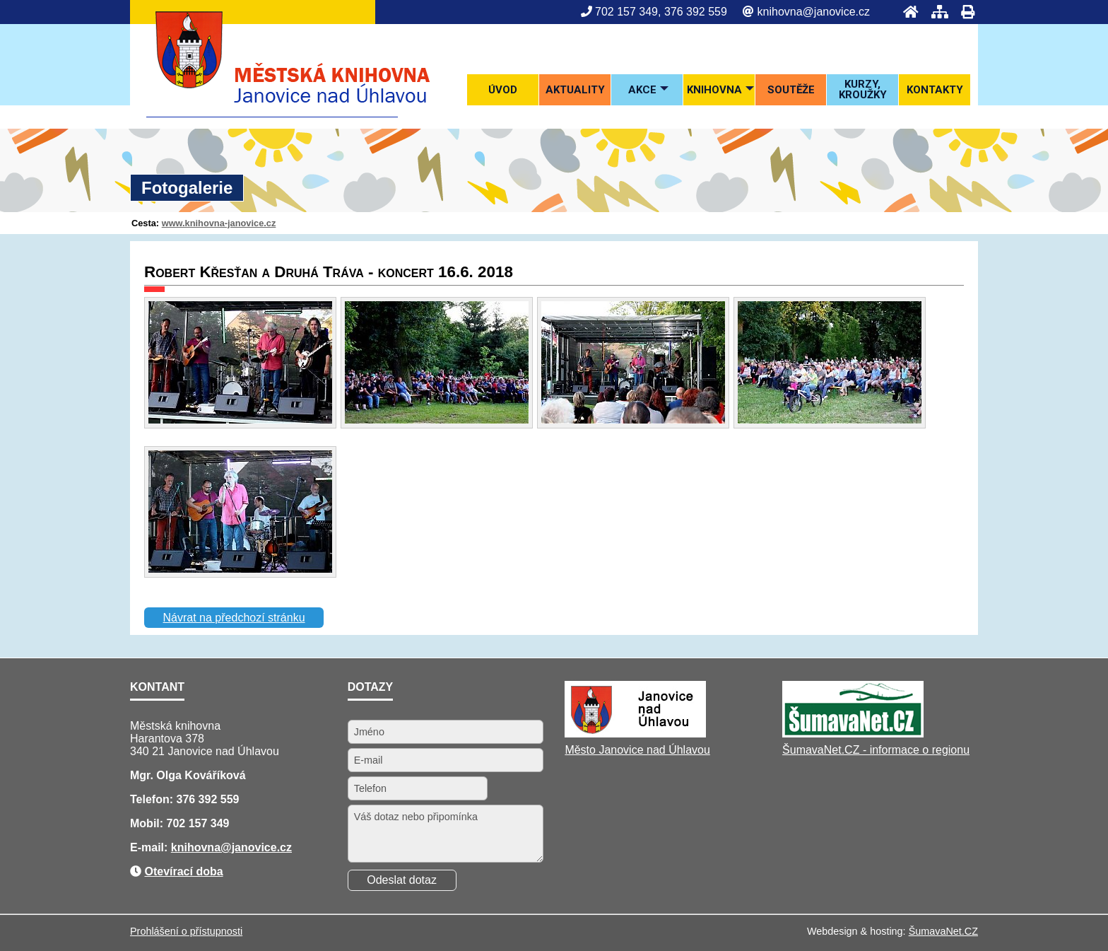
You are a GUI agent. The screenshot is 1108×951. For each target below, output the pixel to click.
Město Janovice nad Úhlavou (637, 750)
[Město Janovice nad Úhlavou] (635, 734)
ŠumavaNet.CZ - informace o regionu (876, 750)
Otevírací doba (183, 871)
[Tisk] (963, 11)
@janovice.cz (256, 847)
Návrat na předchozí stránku (234, 618)
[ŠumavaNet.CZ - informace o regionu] (853, 734)
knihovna (195, 847)
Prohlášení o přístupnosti (186, 931)
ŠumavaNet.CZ (943, 931)
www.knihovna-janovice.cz (219, 223)
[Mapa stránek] (935, 11)
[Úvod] (906, 11)
